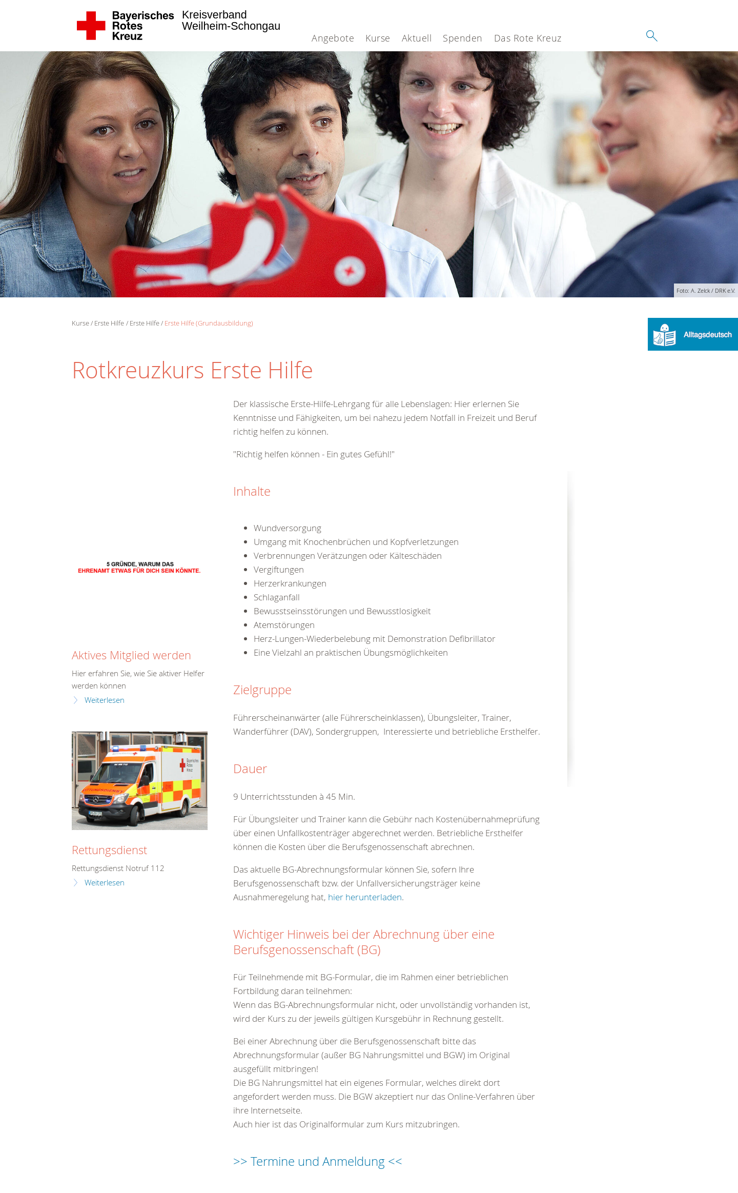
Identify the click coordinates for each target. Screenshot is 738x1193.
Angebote (333, 38)
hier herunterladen (365, 897)
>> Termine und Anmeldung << (317, 1161)
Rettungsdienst (109, 850)
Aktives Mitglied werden (131, 655)
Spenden (463, 38)
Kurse (378, 38)
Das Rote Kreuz (528, 38)
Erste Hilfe (109, 323)
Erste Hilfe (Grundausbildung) (209, 323)
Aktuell (417, 38)
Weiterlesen (105, 700)
